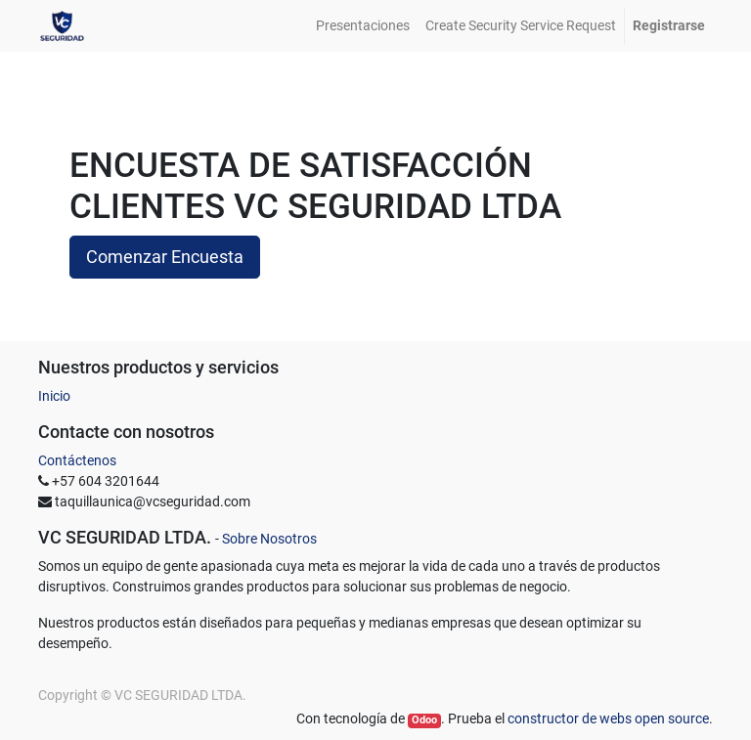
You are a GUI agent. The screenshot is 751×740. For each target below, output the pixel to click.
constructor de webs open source (608, 718)
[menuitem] (363, 26)
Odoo (424, 720)
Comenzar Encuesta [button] (164, 257)
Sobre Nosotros (269, 538)
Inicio (54, 396)
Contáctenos (77, 460)
